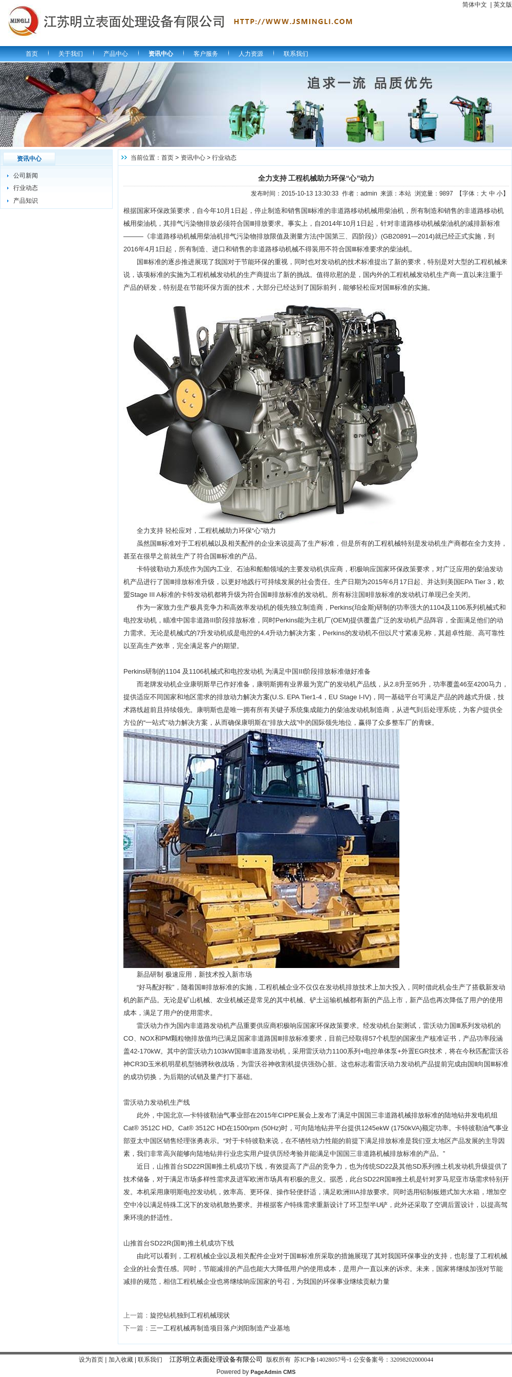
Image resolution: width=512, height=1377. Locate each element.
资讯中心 (160, 53)
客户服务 (206, 53)
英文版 (503, 4)
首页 (32, 53)
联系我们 (296, 53)
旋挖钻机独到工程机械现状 (190, 1315)
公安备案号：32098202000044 (393, 1359)
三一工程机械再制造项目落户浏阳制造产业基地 (220, 1328)
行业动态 (25, 187)
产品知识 (25, 200)
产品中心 (115, 53)
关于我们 (70, 53)
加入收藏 (121, 1359)
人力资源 (251, 53)
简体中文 (474, 4)
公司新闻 (25, 175)
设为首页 (91, 1359)
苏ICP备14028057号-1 (323, 1359)
